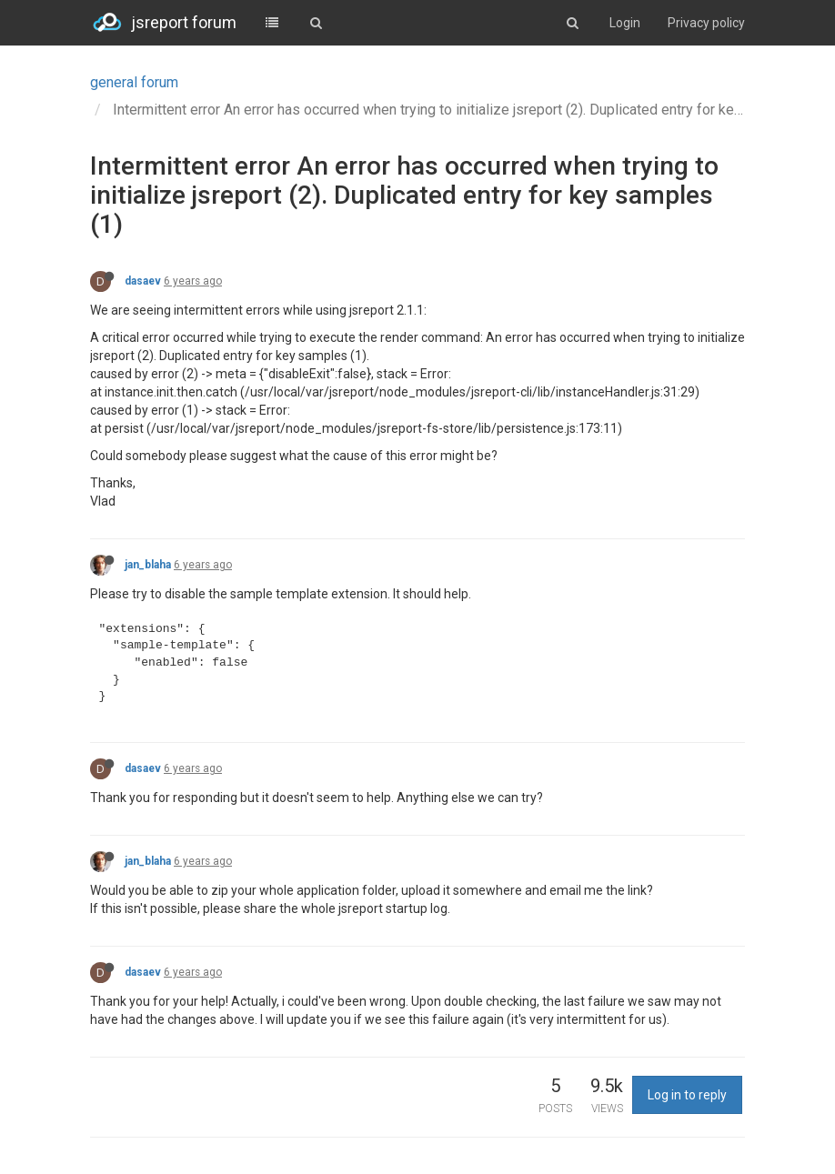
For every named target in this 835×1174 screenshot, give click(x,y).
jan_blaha (148, 564)
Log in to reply (687, 1095)
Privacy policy (706, 22)
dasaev (143, 281)
